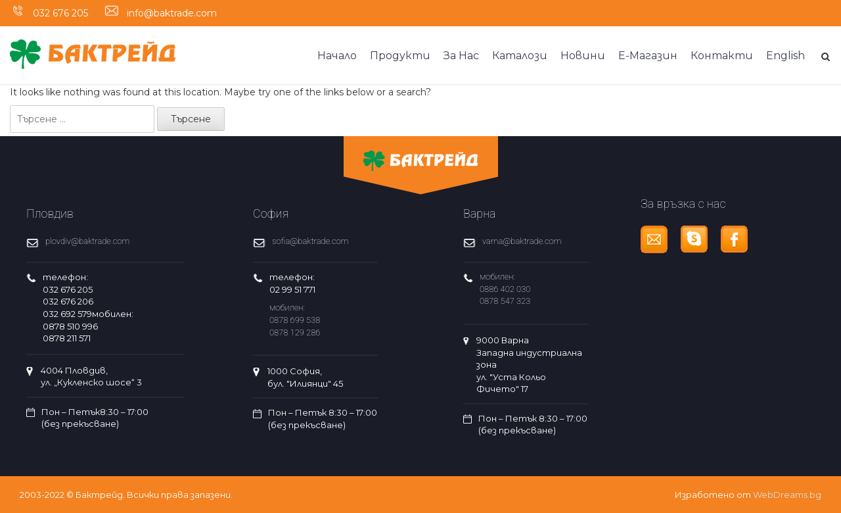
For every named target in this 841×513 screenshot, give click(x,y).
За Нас (461, 55)
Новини (582, 55)
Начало (337, 55)
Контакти (722, 55)
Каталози (519, 55)
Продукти (400, 55)
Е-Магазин (647, 55)
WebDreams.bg (787, 494)
